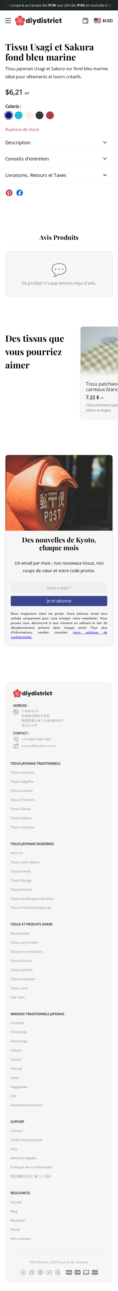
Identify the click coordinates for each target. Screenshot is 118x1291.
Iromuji (16, 1069)
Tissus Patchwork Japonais (30, 908)
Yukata (15, 1050)
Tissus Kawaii (20, 871)
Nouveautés (20, 933)
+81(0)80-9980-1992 (32, 739)
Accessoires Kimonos (26, 1105)
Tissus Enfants (21, 890)
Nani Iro (16, 853)
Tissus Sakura (20, 818)
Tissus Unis (18, 988)
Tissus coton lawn (24, 943)
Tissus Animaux (22, 827)
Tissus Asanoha (22, 772)
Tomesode (18, 1032)
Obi (13, 1096)
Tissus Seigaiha (21, 782)
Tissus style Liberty (25, 862)
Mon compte (20, 1239)
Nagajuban (18, 1087)
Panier (15, 1230)
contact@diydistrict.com (34, 746)
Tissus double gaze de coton (32, 899)
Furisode (17, 1023)
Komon (16, 1059)
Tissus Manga (20, 880)
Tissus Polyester (22, 979)
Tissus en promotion (26, 952)
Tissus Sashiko (21, 970)
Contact (16, 1131)
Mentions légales (23, 1158)
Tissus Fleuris (20, 809)
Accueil (15, 1202)
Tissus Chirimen (22, 800)
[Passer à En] (97, 20)
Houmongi (18, 1041)
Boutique (17, 1220)
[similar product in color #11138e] (8, 115)
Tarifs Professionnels (26, 1140)
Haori (14, 1078)
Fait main (17, 997)
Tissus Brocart (21, 961)
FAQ (13, 1149)
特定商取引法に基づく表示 (30, 1176)
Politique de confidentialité (31, 1167)
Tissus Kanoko (21, 791)
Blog (13, 1211)
